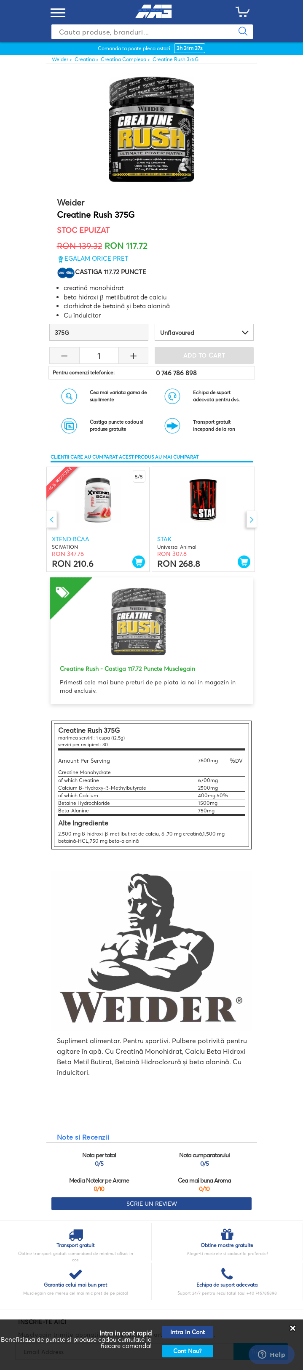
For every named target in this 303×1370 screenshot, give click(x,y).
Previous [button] (51, 519)
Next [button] (252, 519)
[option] (98, 519)
